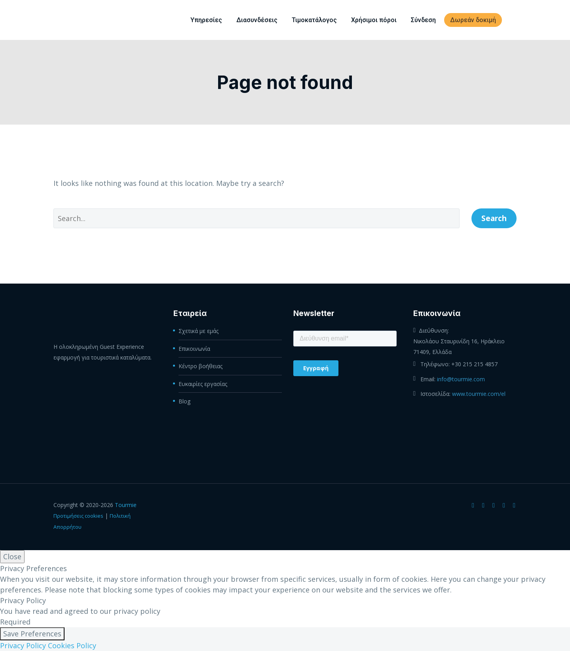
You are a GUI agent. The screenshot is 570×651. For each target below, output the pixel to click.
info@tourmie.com (461, 378)
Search (494, 218)
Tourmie (126, 505)
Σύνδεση (423, 20)
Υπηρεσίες (206, 20)
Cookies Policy (72, 645)
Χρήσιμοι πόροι (374, 20)
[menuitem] (513, 20)
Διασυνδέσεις (256, 20)
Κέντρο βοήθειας (200, 365)
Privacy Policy (23, 645)
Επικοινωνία (194, 348)
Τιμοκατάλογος (314, 20)
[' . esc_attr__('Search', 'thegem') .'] (256, 218)
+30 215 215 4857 (474, 364)
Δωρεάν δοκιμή (473, 20)
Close (12, 556)
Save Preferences (32, 633)
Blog (184, 400)
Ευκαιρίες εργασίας (203, 383)
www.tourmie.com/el (478, 393)
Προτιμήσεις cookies (78, 515)
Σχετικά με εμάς (198, 331)
